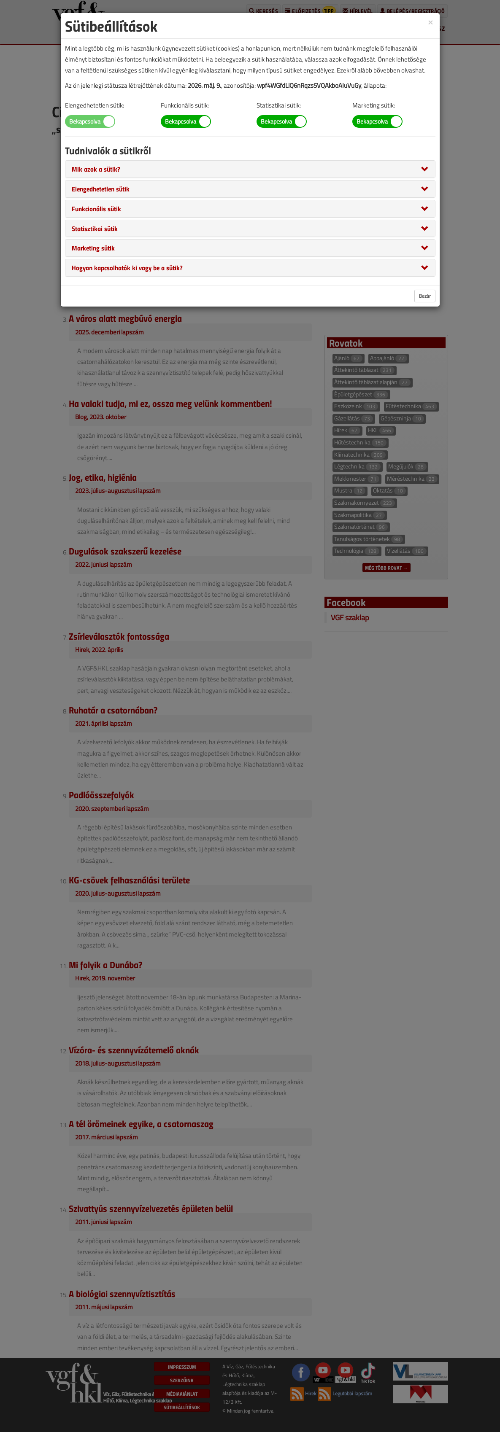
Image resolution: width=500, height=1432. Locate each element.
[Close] (430, 21)
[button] (96, 168)
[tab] (250, 169)
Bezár (425, 295)
